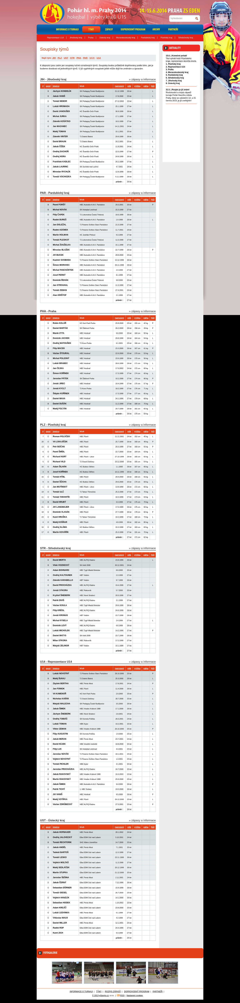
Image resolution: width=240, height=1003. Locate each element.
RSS (122, 995)
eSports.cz (104, 995)
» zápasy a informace (142, 79)
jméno (56, 86)
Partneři (158, 991)
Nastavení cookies (134, 995)
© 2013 (95, 995)
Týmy (99, 991)
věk (129, 86)
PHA (78, 58)
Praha (90, 37)
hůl (152, 86)
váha (145, 86)
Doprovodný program (136, 991)
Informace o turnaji (81, 991)
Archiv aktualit (190, 107)
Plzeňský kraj (166, 37)
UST (66, 58)
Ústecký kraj (104, 37)
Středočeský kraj (185, 37)
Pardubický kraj (148, 37)
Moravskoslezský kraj (125, 37)
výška (137, 86)
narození (119, 86)
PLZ (60, 58)
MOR (92, 58)
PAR (85, 58)
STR (72, 58)
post (48, 86)
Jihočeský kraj (76, 37)
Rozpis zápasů (113, 991)
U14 (99, 58)
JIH (54, 58)
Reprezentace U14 (55, 37)
